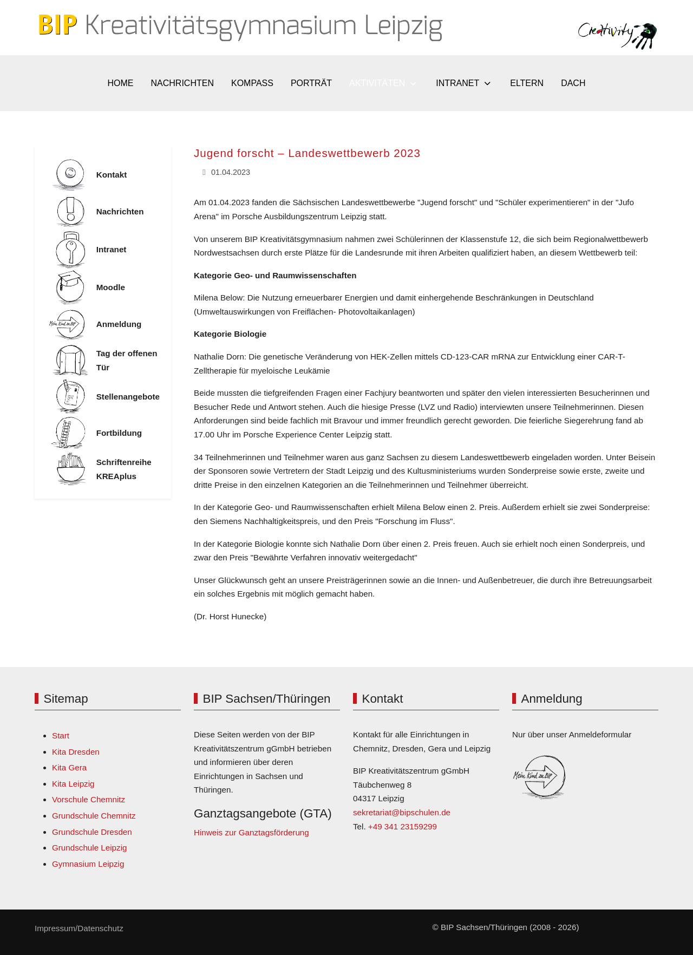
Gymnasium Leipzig (88, 863)
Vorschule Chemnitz (88, 799)
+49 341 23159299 (402, 826)
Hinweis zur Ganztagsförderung (251, 832)
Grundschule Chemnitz (93, 815)
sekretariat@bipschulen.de (401, 812)
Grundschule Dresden (92, 831)
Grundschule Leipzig (89, 847)
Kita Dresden (76, 751)
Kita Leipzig (73, 783)
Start (60, 735)
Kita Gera (69, 767)
